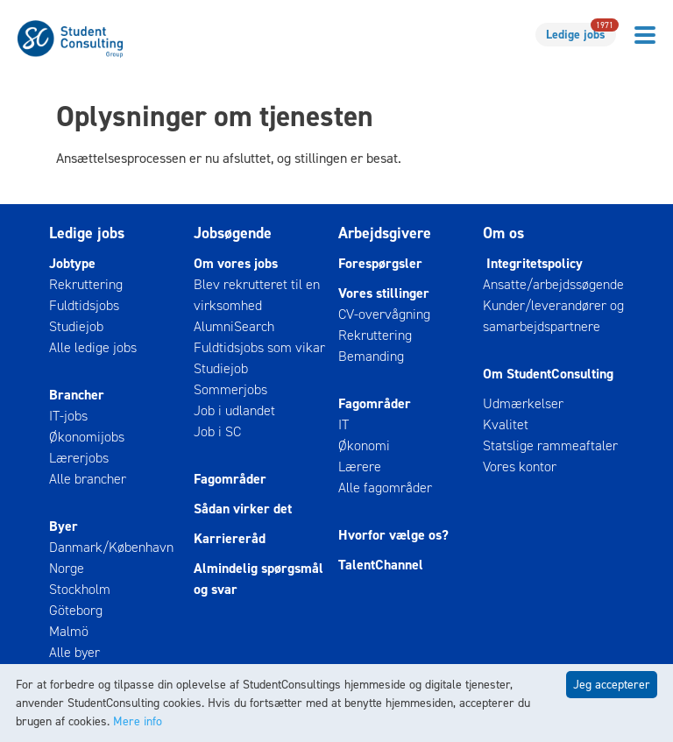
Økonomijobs (86, 437)
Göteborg (76, 610)
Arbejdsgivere (384, 233)
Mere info (137, 721)
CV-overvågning (384, 314)
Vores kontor (519, 466)
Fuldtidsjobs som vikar (259, 347)
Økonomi (364, 445)
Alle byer (74, 652)
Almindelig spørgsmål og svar (258, 578)
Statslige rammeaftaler (550, 445)
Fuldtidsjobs (84, 305)
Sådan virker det (243, 508)
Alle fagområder (385, 487)
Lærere (359, 466)
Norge (66, 568)
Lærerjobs (79, 458)
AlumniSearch (234, 326)
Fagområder (230, 479)
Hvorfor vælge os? (393, 535)
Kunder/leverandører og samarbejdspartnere (553, 316)
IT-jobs (68, 415)
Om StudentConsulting (548, 373)
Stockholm (79, 589)
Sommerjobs (230, 389)
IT (343, 424)
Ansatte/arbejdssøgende (553, 284)
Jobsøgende (233, 233)
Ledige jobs (581, 33)
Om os (503, 233)
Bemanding (371, 356)
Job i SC (217, 431)
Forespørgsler (380, 263)
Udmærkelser (523, 403)
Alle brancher (87, 479)
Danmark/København (111, 547)
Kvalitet (505, 424)
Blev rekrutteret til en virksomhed (257, 294)
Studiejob (76, 326)
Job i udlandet (234, 410)
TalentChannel (380, 564)
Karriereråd (230, 538)
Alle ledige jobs (93, 347)
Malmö (69, 631)
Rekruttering (86, 284)
